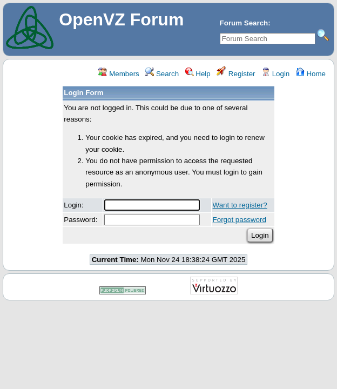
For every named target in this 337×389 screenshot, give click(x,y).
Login (275, 74)
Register (236, 74)
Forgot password (239, 220)
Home (311, 74)
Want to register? (240, 205)
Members (118, 74)
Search (162, 74)
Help (198, 74)
